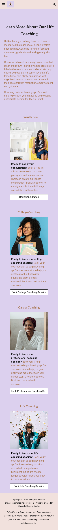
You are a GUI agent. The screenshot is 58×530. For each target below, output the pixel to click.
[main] (29, 63)
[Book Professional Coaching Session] (29, 391)
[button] (3, 4)
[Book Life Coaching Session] (29, 486)
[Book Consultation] (29, 197)
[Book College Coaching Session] (29, 292)
